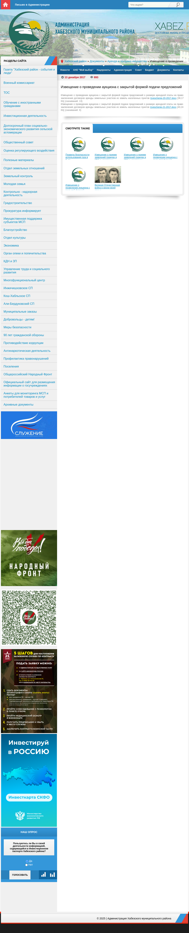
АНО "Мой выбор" (83, 70)
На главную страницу (5, 4)
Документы (163, 70)
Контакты (178, 70)
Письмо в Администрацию (32, 4)
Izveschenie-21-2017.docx (163, 107)
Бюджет (149, 70)
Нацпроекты (103, 70)
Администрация (123, 70)
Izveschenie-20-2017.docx (163, 98)
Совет (138, 70)
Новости (65, 70)
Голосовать (20, 875)
